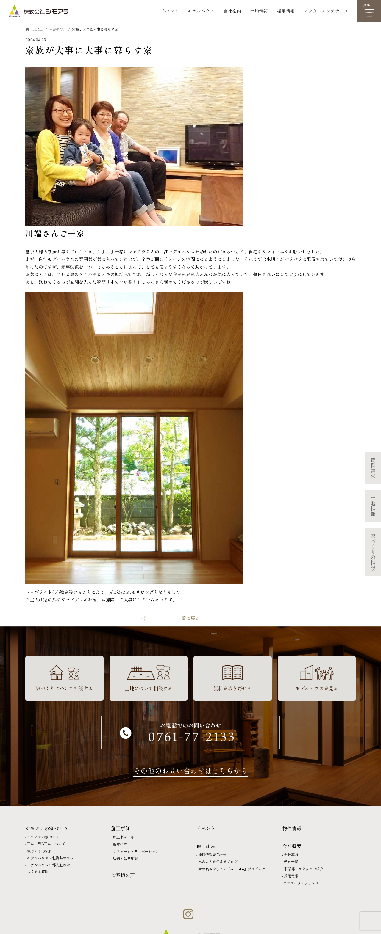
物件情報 (291, 828)
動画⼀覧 (291, 861)
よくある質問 (38, 871)
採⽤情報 (291, 875)
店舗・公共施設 (125, 858)
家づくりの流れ (39, 850)
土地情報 (259, 11)
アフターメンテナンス (326, 11)
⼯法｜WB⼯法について (46, 843)
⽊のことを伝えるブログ (218, 861)
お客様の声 (123, 874)
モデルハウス (201, 11)
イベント (170, 11)
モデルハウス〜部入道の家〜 (50, 864)
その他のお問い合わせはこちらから (190, 770)
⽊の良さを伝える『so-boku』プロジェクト (233, 868)
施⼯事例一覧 (123, 837)
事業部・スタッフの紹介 (303, 868)
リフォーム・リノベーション (136, 851)
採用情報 (286, 11)
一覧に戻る (188, 618)
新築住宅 (120, 844)
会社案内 (232, 11)
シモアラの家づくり (43, 836)
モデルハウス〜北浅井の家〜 (50, 857)
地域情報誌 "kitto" (213, 854)
